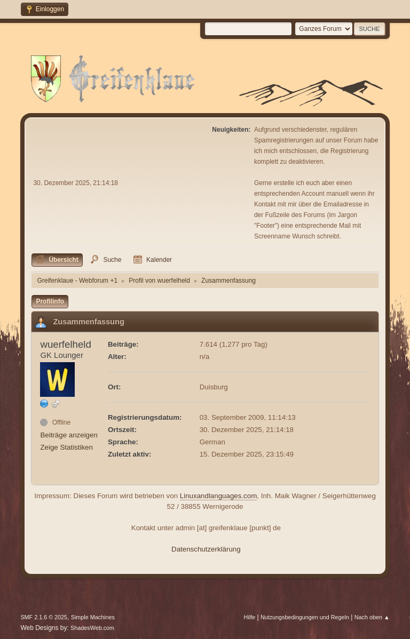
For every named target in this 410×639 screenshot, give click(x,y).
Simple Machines (93, 617)
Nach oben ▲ (372, 617)
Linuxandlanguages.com (218, 496)
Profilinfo (50, 301)
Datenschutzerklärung (206, 549)
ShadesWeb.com (92, 628)
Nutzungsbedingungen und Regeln (305, 617)
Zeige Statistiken (66, 447)
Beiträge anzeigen (68, 435)
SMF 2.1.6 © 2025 (43, 617)
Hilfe (250, 617)
